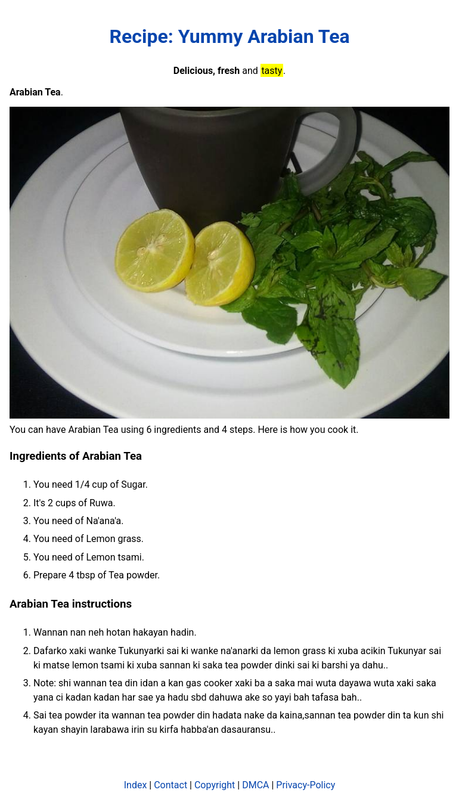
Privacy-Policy (305, 785)
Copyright (214, 785)
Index (135, 785)
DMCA (255, 785)
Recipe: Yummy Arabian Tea (229, 36)
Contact (170, 785)
